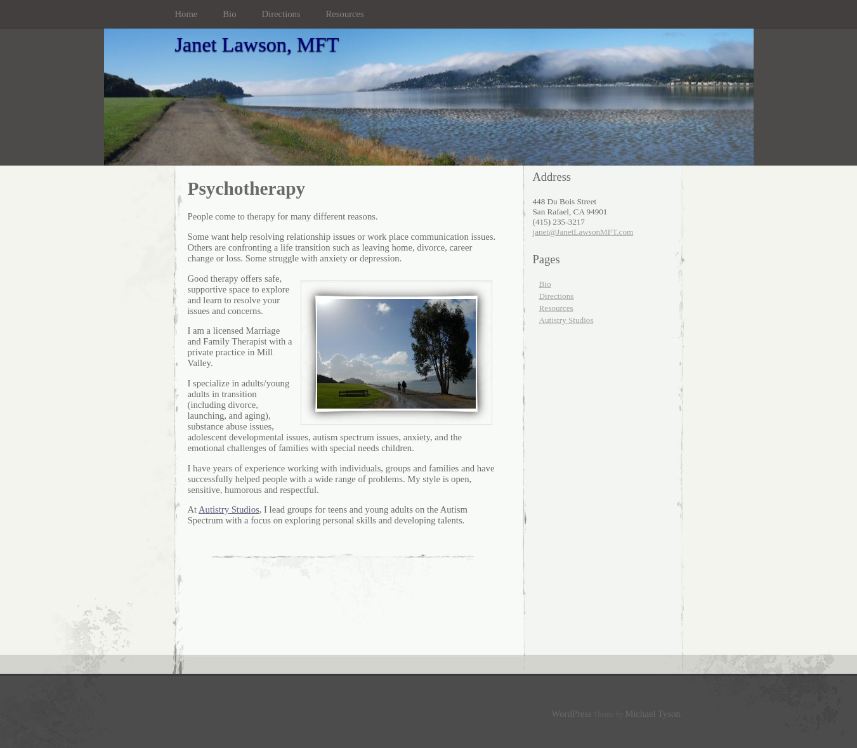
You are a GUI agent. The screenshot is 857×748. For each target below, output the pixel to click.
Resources (345, 14)
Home (186, 14)
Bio (229, 14)
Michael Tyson (653, 714)
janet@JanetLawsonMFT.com (583, 232)
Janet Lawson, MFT (257, 44)
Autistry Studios (229, 509)
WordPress (572, 714)
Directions (281, 14)
